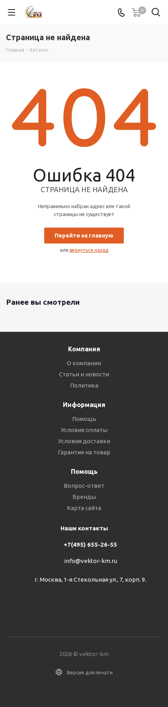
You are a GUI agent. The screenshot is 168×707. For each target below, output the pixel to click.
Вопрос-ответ (84, 485)
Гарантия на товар (84, 452)
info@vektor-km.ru (90, 561)
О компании (84, 363)
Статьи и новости (84, 374)
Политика (84, 385)
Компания (84, 349)
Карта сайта (84, 507)
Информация (84, 404)
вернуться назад (89, 250)
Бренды (84, 496)
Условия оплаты (84, 430)
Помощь (84, 418)
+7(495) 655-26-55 (90, 544)
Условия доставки (84, 441)
